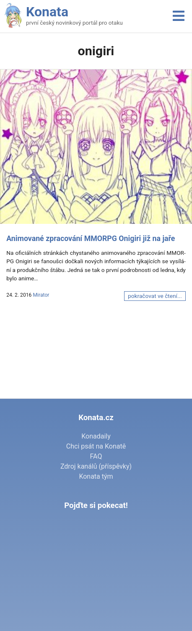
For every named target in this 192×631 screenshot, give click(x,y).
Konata (47, 12)
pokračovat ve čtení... (155, 295)
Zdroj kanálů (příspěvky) (96, 466)
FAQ (96, 456)
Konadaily (96, 436)
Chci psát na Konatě (96, 446)
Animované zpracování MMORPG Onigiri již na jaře (90, 238)
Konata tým (96, 476)
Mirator (41, 295)
